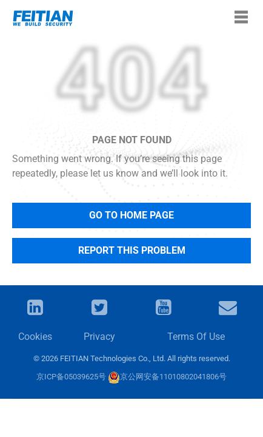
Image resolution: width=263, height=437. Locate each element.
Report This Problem (131, 250)
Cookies (35, 336)
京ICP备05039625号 (71, 376)
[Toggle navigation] (241, 17)
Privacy (99, 336)
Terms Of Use (196, 336)
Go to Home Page (131, 215)
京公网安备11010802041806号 (167, 376)
